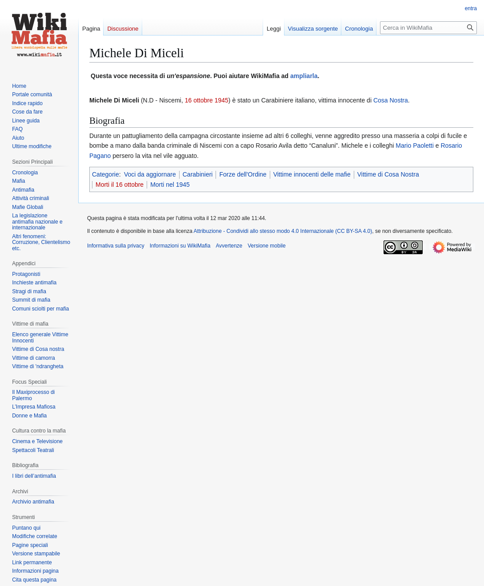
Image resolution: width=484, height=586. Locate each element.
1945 (221, 100)
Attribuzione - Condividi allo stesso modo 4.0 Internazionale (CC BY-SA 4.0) (283, 231)
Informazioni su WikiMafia (180, 246)
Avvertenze (229, 246)
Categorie (105, 174)
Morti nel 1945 (170, 184)
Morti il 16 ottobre (120, 184)
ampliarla (303, 75)
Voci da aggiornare (150, 174)
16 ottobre (199, 100)
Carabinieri (198, 174)
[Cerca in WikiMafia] (428, 27)
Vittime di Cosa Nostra (388, 174)
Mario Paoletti (415, 145)
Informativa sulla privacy (115, 246)
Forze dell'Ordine (242, 174)
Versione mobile (266, 246)
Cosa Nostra (390, 100)
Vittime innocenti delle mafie (312, 174)
